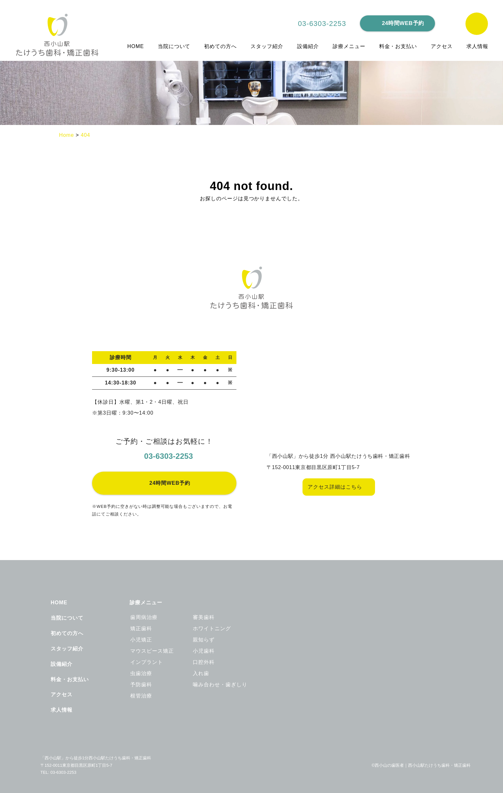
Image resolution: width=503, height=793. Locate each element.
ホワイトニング (212, 628)
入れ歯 (201, 673)
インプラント (146, 662)
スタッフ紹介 (267, 46)
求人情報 (477, 46)
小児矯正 (141, 639)
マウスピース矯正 (152, 651)
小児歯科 (204, 651)
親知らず (204, 639)
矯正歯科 (141, 628)
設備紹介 (308, 46)
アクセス (442, 46)
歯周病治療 (144, 617)
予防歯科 (141, 684)
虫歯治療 (141, 673)
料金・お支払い (398, 46)
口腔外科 (204, 662)
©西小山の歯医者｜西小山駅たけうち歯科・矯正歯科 (421, 765)
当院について (174, 46)
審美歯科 (204, 617)
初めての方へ (220, 46)
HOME (135, 46)
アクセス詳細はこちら (335, 487)
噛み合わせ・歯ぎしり (220, 684)
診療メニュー (349, 46)
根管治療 (141, 695)
